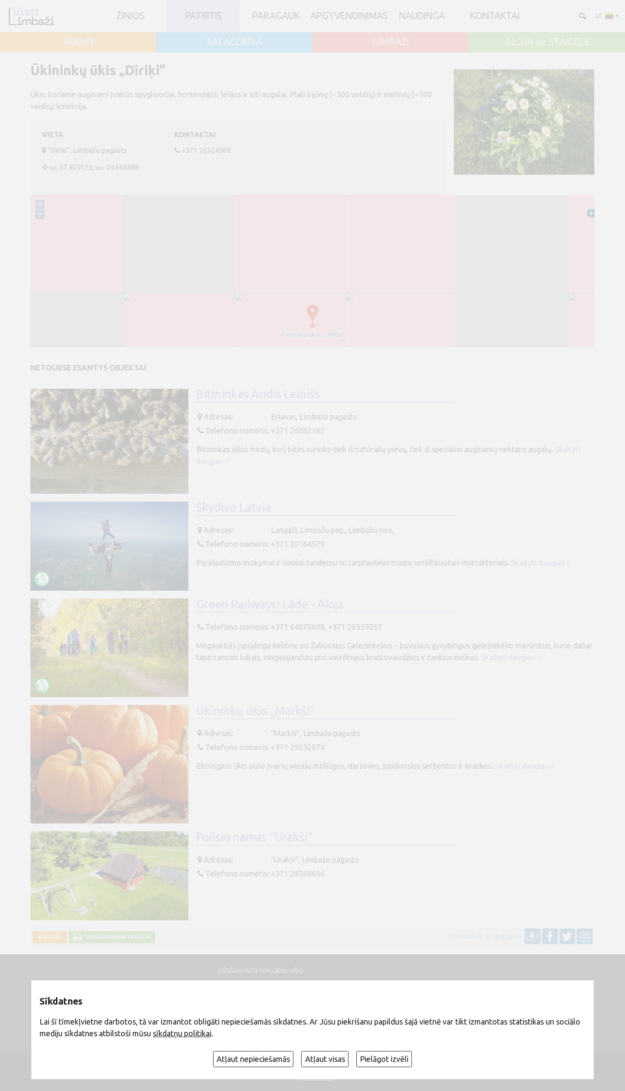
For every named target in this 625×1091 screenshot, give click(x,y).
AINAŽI (78, 42)
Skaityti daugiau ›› (541, 562)
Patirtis (203, 16)
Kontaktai (495, 16)
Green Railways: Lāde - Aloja (270, 604)
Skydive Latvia (233, 507)
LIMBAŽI (390, 42)
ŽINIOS (130, 16)
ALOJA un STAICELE (547, 42)
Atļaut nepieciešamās (253, 1059)
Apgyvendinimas (349, 16)
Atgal (51, 937)
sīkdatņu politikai (182, 1033)
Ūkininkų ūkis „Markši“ (255, 710)
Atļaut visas (325, 1059)
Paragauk (276, 16)
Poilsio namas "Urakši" (254, 836)
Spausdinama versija (116, 937)
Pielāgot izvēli (384, 1059)
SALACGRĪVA (234, 42)
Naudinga (422, 16)
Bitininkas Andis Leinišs (258, 393)
